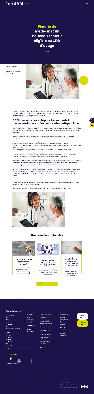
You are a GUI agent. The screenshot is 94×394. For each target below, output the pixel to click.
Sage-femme (44, 338)
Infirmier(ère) (45, 318)
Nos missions (65, 314)
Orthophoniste (45, 331)
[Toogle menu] (86, 3)
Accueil (8, 66)
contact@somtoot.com (10, 328)
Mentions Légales (64, 382)
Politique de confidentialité (67, 385)
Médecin (43, 327)
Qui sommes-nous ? (30, 320)
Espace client (82, 316)
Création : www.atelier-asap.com (69, 387)
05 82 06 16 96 (9, 325)
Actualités (14, 66)
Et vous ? (43, 347)
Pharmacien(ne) (46, 334)
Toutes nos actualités (47, 284)
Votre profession (46, 314)
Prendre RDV (83, 323)
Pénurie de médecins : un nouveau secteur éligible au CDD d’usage (35, 189)
